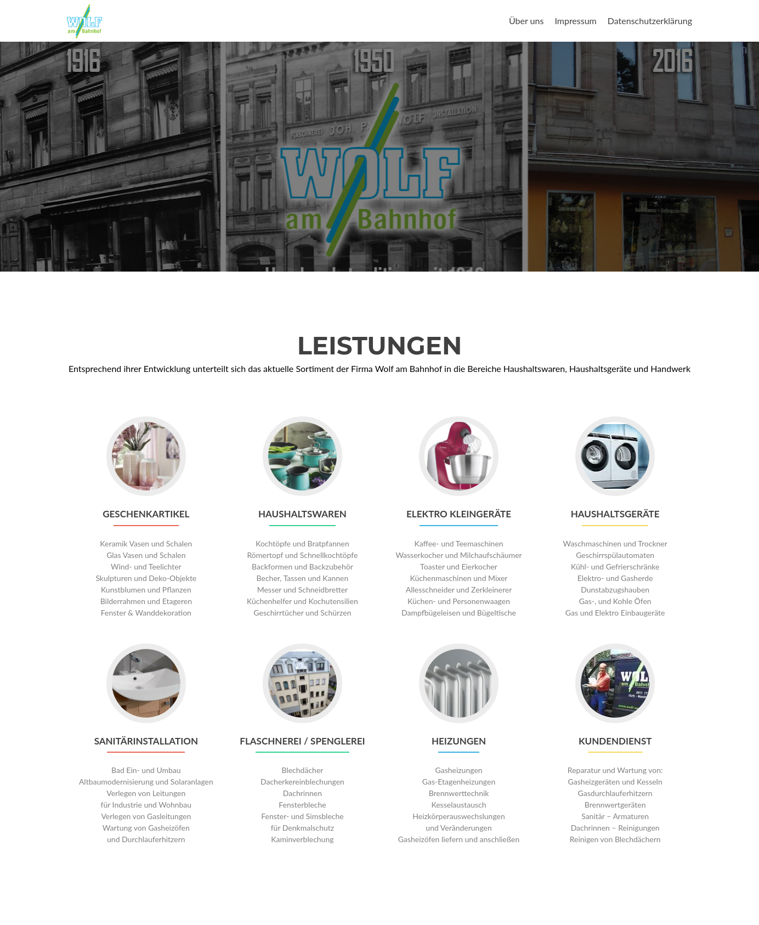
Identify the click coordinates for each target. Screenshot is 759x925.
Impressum (575, 20)
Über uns (526, 20)
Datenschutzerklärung (650, 20)
